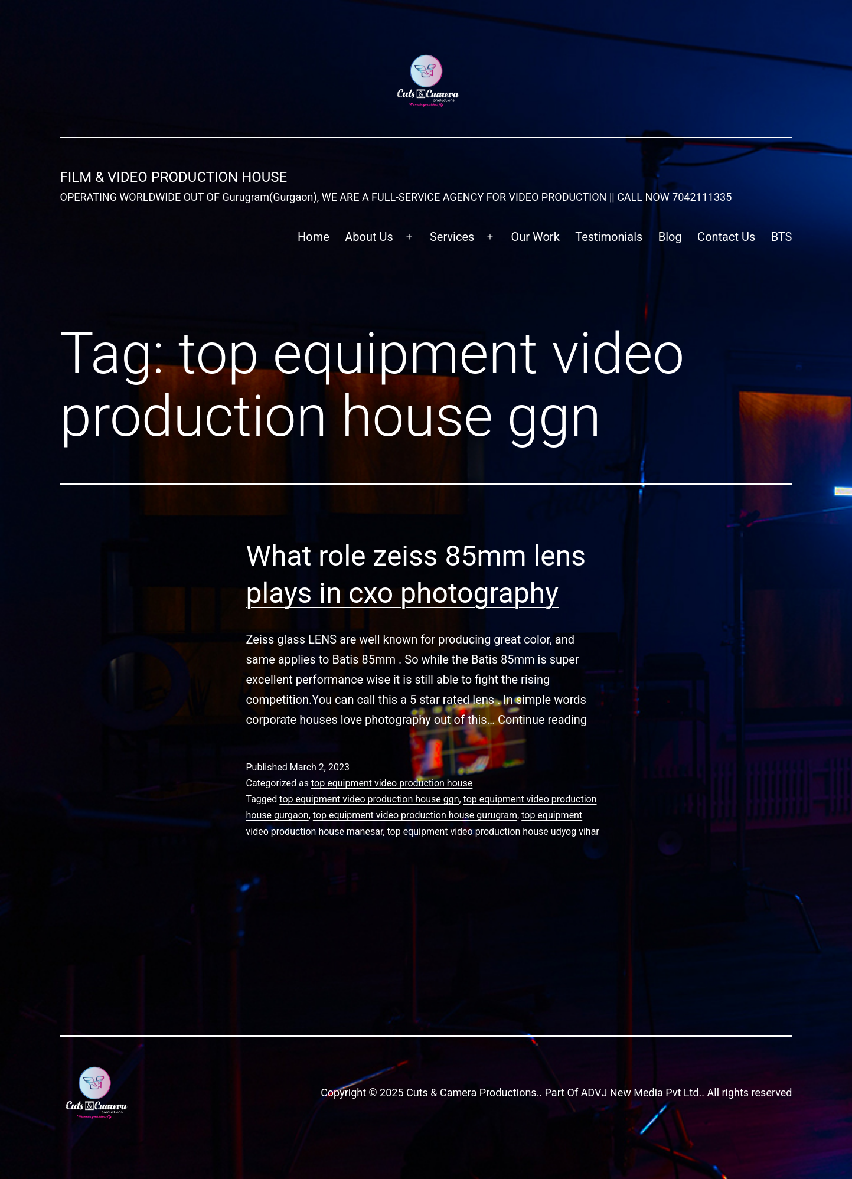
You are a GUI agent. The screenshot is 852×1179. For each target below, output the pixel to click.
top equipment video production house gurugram (415, 815)
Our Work (535, 237)
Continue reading (542, 720)
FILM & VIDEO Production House (174, 177)
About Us (369, 237)
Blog (670, 237)
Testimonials (608, 237)
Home (313, 237)
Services (452, 237)
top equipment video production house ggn (369, 799)
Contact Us (726, 237)
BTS (781, 237)
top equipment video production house (391, 783)
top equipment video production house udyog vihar (493, 831)
